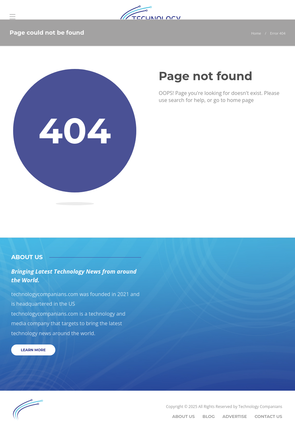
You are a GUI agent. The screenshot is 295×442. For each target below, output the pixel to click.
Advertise (234, 416)
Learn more (33, 350)
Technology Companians (260, 406)
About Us (183, 416)
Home (256, 33)
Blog (209, 416)
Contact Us (268, 416)
